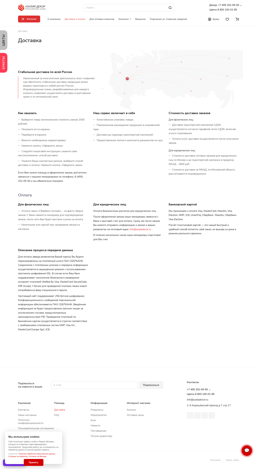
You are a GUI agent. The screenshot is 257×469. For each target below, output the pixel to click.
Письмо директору (101, 436)
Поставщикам (98, 430)
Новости (95, 425)
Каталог (131, 409)
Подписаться (151, 385)
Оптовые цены (135, 415)
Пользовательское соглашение (36, 428)
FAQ (56, 415)
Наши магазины (27, 415)
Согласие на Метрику (38, 456)
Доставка (59, 409)
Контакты (23, 409)
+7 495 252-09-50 (228, 5)
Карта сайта (232, 460)
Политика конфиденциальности (30, 421)
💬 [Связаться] (246, 450)
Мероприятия (99, 415)
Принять (33, 462)
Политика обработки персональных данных (37, 454)
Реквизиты (97, 409)
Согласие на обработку (18, 456)
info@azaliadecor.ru (140, 229)
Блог (93, 420)
